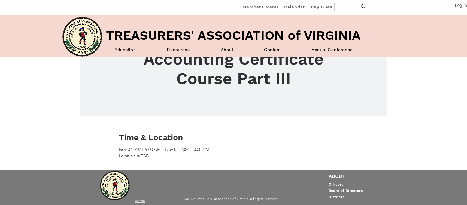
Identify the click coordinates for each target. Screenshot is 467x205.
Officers (336, 184)
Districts (336, 197)
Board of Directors (346, 190)
